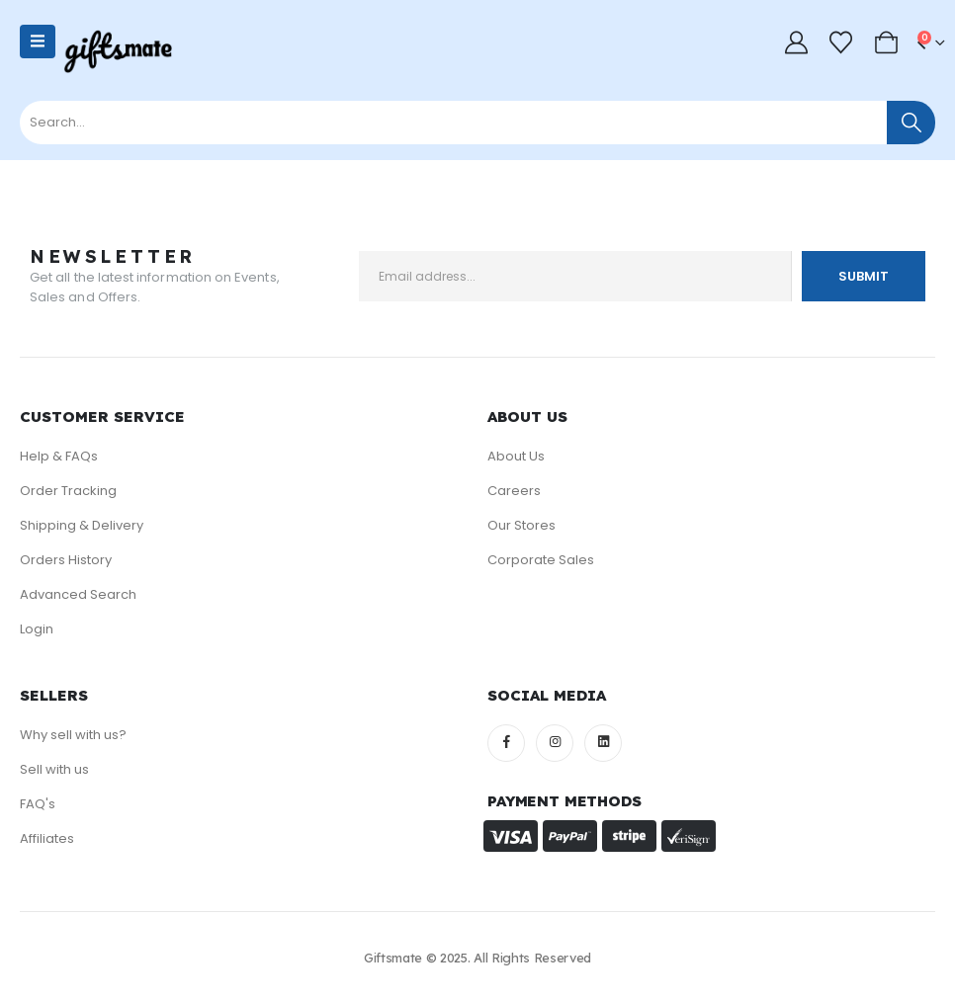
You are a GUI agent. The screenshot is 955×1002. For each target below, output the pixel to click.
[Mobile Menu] (37, 41)
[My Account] (796, 42)
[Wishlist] (841, 42)
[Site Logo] (117, 52)
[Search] (911, 122)
